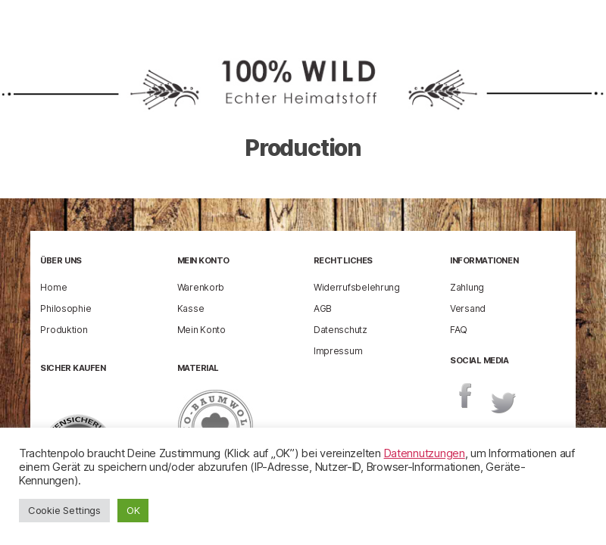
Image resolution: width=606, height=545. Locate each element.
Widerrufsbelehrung (357, 287)
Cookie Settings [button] (64, 510)
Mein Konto (201, 329)
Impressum (338, 351)
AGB (323, 308)
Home (53, 287)
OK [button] (133, 510)
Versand (468, 308)
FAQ (458, 329)
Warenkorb (201, 287)
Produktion (63, 329)
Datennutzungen (424, 453)
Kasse (191, 308)
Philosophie (65, 308)
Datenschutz (340, 329)
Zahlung (467, 287)
